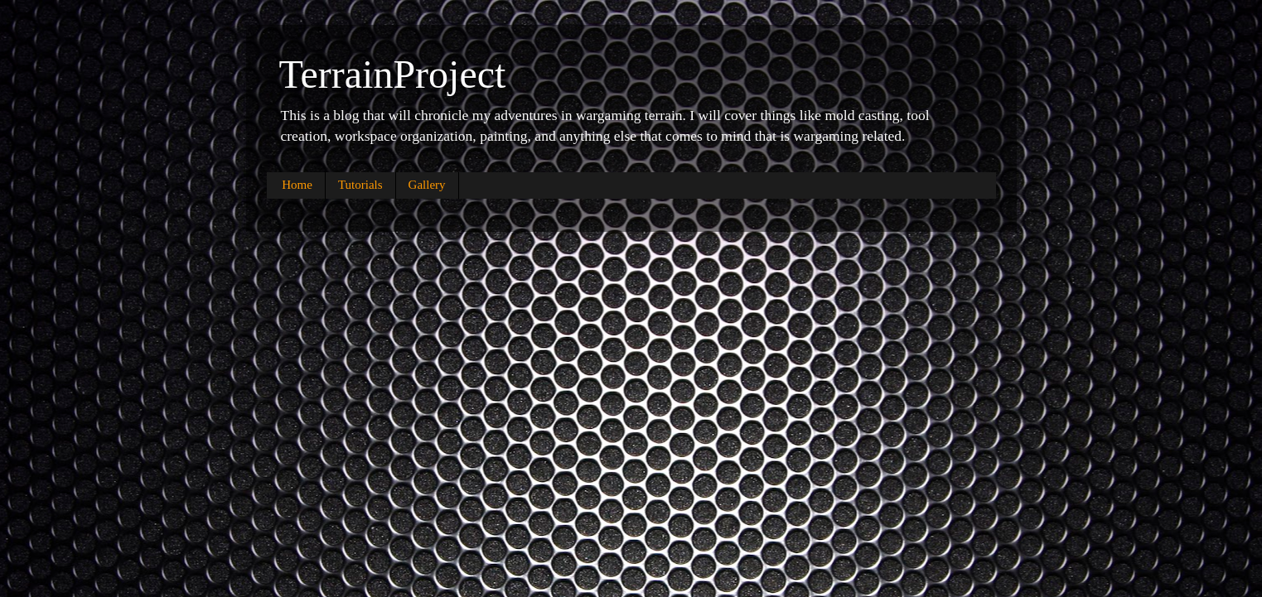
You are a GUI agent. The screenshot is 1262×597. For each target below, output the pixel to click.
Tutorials (360, 184)
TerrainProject (392, 74)
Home (297, 184)
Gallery (427, 184)
